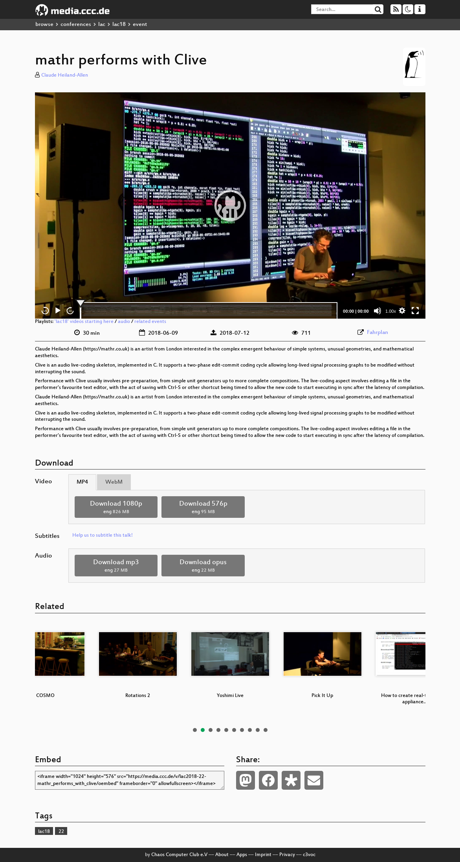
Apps (241, 855)
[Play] (58, 311)
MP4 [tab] (82, 482)
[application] (230, 205)
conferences (75, 24)
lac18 (119, 24)
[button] (230, 205)
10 (266, 730)
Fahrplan (377, 332)
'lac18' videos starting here (84, 322)
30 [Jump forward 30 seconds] (70, 311)
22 (61, 831)
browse (44, 24)
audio (124, 322)
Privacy (287, 855)
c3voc (309, 855)
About (222, 855)
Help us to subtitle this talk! (102, 535)
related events (150, 322)
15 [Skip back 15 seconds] (45, 311)
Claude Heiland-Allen (64, 75)
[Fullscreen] (415, 311)
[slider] (209, 311)
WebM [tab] (114, 482)
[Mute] (377, 311)
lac (101, 24)
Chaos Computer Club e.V (179, 855)
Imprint (263, 855)
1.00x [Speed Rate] (390, 311)
